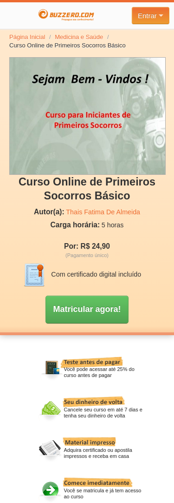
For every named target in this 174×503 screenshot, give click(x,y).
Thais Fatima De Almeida (103, 212)
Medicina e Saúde (79, 36)
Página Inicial (27, 36)
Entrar (150, 16)
